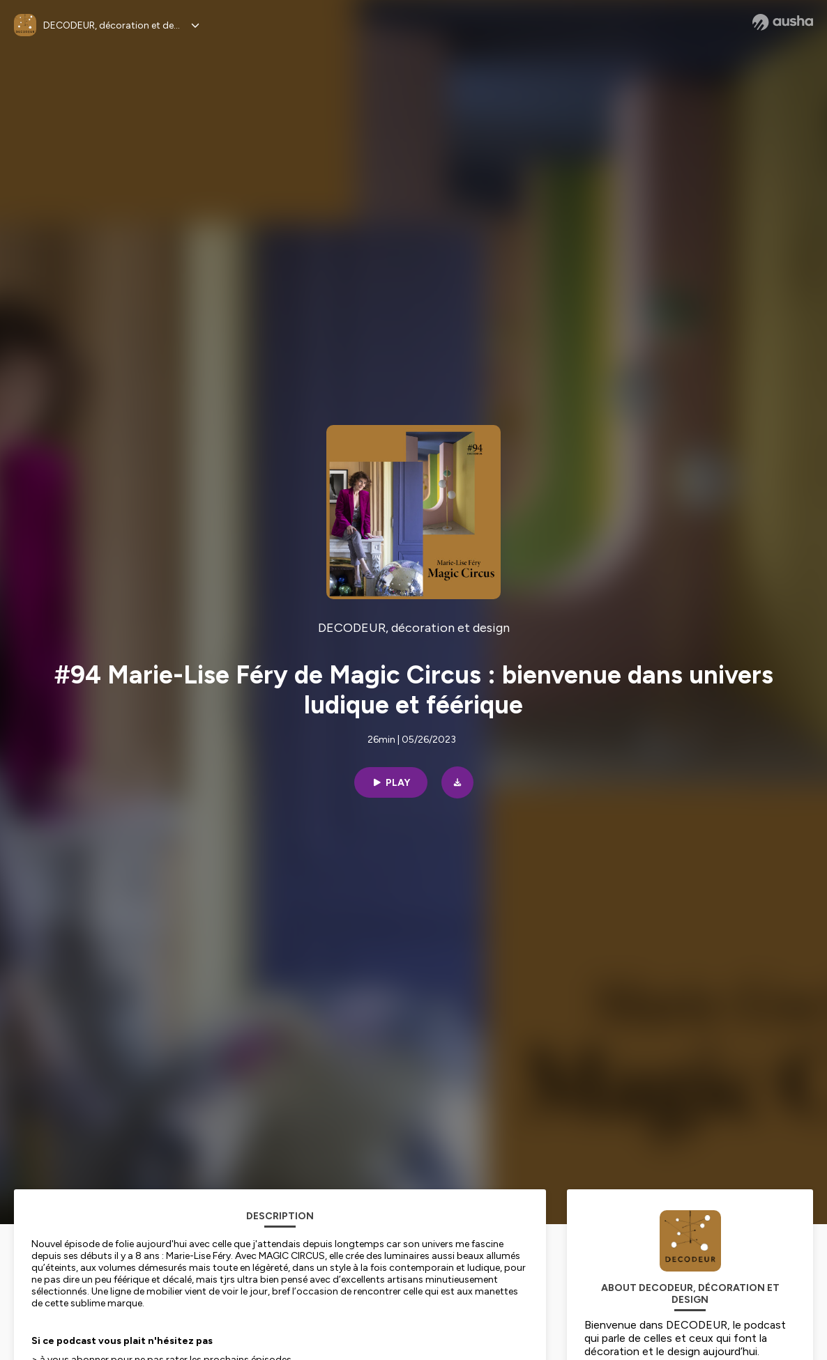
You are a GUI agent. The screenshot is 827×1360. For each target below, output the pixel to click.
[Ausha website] (782, 22)
